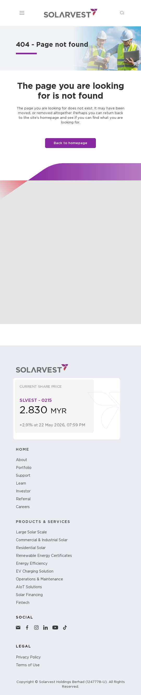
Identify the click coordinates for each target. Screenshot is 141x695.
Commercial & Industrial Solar (42, 541)
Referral (23, 500)
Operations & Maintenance (39, 581)
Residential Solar (31, 549)
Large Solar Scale (31, 534)
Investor (23, 493)
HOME (22, 451)
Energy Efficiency (31, 565)
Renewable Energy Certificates (44, 557)
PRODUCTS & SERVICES (43, 523)
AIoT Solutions (29, 588)
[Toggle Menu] (23, 13)
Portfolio (24, 469)
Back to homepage (70, 143)
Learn (21, 485)
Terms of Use (28, 666)
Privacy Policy (28, 659)
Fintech (22, 604)
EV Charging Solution (34, 573)
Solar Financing (29, 596)
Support (23, 477)
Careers (23, 508)
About (21, 461)
